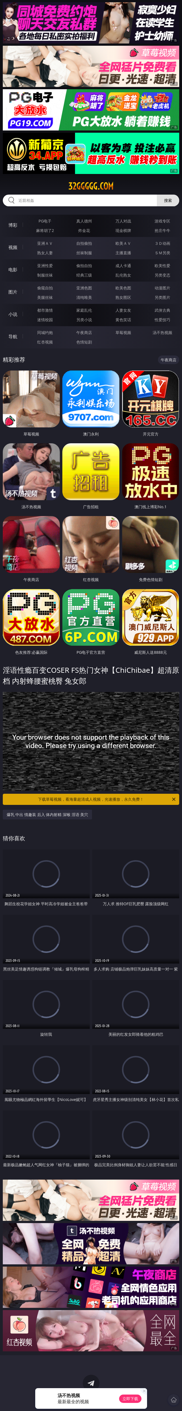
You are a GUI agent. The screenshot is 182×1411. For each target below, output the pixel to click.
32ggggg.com (91, 186)
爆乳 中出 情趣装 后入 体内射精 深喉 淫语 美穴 (47, 814)
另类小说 (84, 319)
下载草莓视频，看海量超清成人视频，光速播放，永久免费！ (107, 799)
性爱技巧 (162, 319)
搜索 (168, 200)
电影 (12, 270)
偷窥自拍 (45, 288)
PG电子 (45, 221)
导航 (12, 336)
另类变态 (162, 275)
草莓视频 (123, 332)
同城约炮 (45, 332)
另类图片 (162, 297)
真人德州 (84, 221)
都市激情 (45, 310)
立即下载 (130, 1398)
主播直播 (123, 252)
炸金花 (84, 230)
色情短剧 (84, 342)
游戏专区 (162, 221)
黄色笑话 (123, 319)
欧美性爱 (162, 265)
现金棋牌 (123, 230)
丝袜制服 (84, 252)
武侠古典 (162, 310)
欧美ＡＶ (123, 243)
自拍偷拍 (84, 243)
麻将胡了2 (45, 230)
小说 (12, 314)
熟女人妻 (45, 252)
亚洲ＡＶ (45, 243)
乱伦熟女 (123, 275)
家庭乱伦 (84, 310)
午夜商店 (84, 332)
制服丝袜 (45, 275)
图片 (12, 292)
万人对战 (123, 221)
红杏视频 (45, 342)
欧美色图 (123, 288)
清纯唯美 (84, 297)
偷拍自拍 (84, 265)
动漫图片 (162, 288)
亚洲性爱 (45, 265)
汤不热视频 (162, 332)
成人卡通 (123, 265)
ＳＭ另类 (162, 252)
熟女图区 (123, 297)
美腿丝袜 (45, 297)
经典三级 (84, 275)
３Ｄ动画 (162, 243)
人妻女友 (123, 310)
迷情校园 (45, 319)
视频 (12, 247)
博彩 (12, 225)
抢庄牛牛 (162, 230)
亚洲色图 (84, 288)
